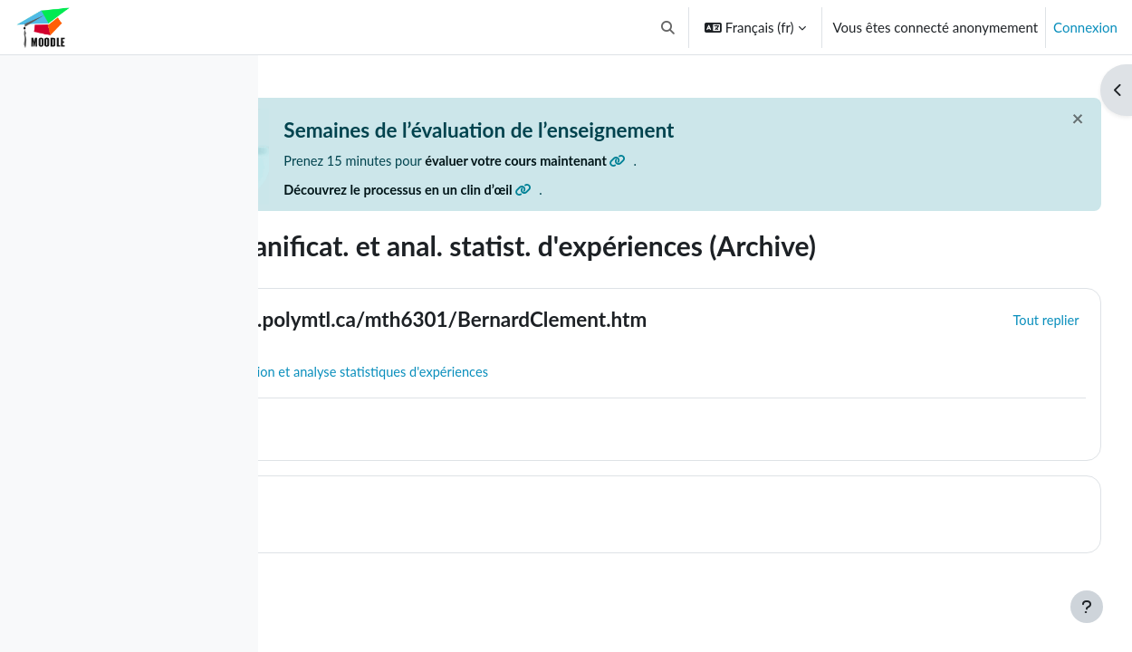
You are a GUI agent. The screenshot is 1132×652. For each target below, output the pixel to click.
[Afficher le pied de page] (1086, 606)
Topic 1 (388, 508)
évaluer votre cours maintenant (745, 161)
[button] (668, 27)
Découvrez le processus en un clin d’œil (625, 191)
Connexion (1085, 27)
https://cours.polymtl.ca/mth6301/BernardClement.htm (607, 321)
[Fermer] (1044, 119)
